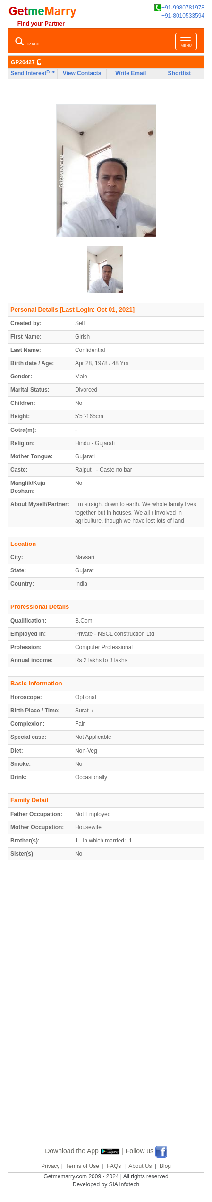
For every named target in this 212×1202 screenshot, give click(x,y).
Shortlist (179, 73)
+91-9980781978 (179, 7)
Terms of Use (82, 1166)
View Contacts (82, 73)
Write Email (130, 73)
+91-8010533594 (182, 15)
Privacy (50, 1166)
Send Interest (32, 73)
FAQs (114, 1166)
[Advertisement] (106, 1020)
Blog (165, 1166)
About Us (140, 1166)
